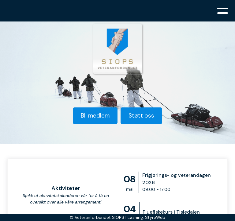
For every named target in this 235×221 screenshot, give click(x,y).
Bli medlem (95, 115)
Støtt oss (141, 115)
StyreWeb (155, 217)
